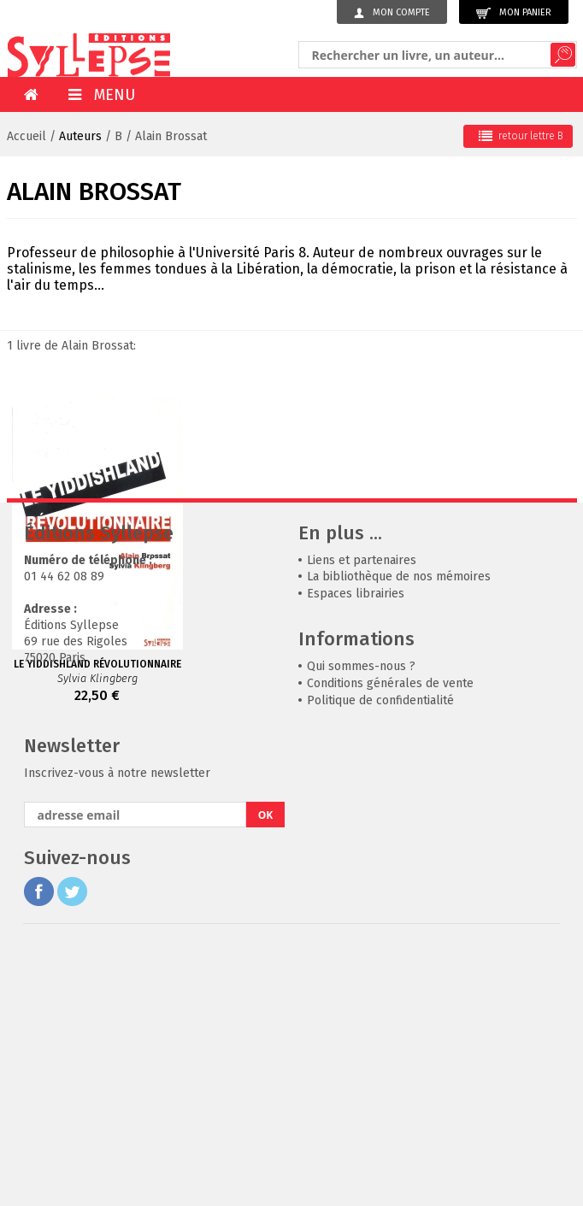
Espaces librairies (355, 850)
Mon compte (392, 13)
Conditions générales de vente (390, 939)
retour (521, 136)
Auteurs (80, 136)
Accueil (26, 136)
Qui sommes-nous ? (361, 922)
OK (266, 1071)
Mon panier (513, 13)
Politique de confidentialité (380, 957)
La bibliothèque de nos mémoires (399, 833)
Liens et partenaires (361, 816)
